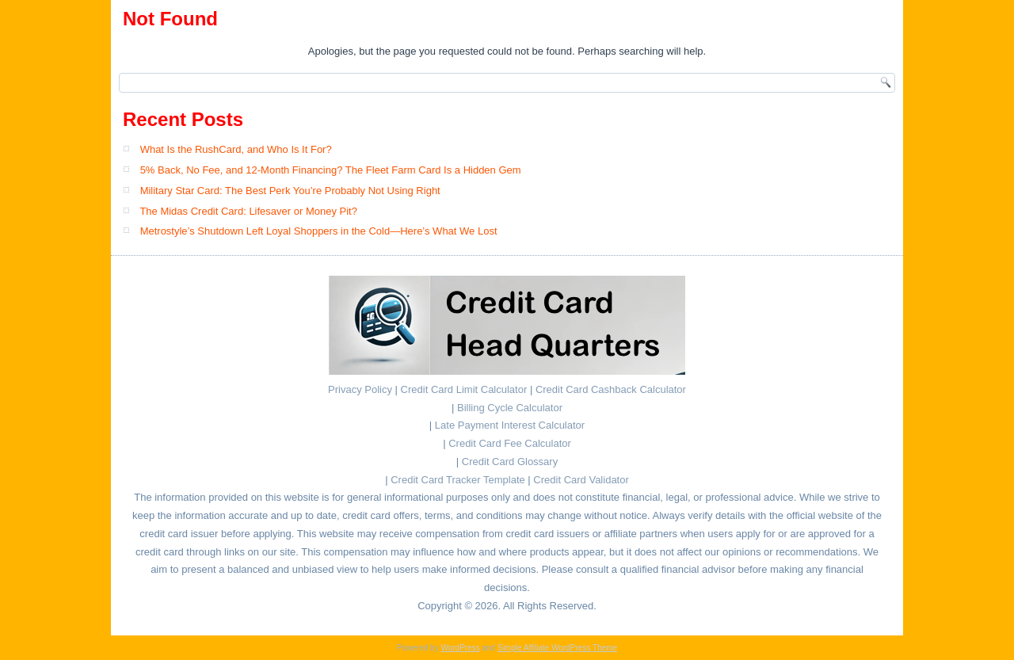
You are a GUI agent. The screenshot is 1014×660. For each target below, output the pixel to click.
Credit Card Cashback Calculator (611, 389)
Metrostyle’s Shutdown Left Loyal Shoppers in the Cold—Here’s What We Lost (318, 231)
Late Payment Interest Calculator (510, 425)
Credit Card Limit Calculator (464, 389)
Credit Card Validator (580, 480)
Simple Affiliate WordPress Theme (557, 647)
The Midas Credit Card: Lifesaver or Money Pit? (248, 211)
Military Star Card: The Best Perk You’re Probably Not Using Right (290, 190)
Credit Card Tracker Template (458, 480)
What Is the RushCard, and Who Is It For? (236, 149)
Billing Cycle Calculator (509, 408)
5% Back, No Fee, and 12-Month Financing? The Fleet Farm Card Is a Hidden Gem (330, 170)
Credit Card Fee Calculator (509, 443)
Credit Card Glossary (510, 461)
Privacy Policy (360, 389)
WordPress (459, 647)
